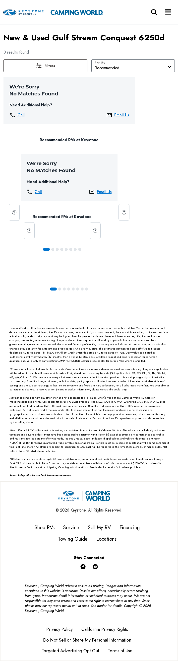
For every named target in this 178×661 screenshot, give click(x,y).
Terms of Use (120, 651)
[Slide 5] (70, 249)
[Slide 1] (52, 249)
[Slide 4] (66, 249)
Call (17, 115)
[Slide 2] (57, 249)
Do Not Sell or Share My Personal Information (87, 640)
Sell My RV (99, 527)
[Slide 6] (75, 249)
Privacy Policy (59, 629)
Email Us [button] (117, 115)
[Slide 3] (61, 249)
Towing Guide (73, 539)
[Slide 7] (79, 249)
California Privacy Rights (104, 629)
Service (71, 527)
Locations (106, 539)
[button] (45, 65)
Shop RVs (45, 527)
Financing (129, 527)
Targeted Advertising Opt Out (70, 651)
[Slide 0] (46, 249)
